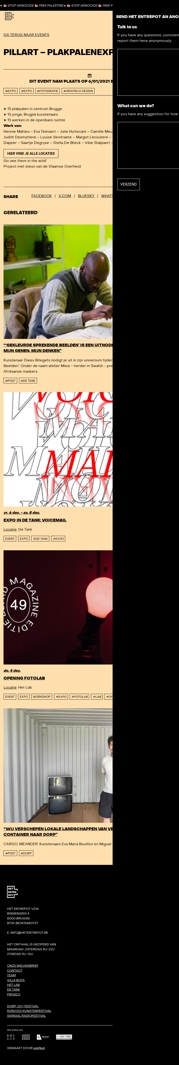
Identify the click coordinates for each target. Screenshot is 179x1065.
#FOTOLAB (79, 696)
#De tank (28, 380)
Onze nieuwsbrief (22, 966)
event (10, 538)
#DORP (26, 853)
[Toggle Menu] (165, 16)
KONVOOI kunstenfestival (29, 1011)
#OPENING (114, 696)
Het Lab (13, 985)
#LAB (97, 696)
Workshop (41, 696)
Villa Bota (16, 980)
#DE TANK (40, 538)
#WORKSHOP (137, 696)
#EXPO (58, 538)
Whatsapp (111, 196)
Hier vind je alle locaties (31, 153)
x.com (65, 196)
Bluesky (86, 196)
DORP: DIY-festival (22, 1006)
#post (10, 380)
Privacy (14, 994)
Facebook (41, 196)
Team (11, 975)
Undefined (39, 1048)
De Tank (13, 990)
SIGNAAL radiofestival (26, 1016)
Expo (24, 538)
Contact (157, 5)
